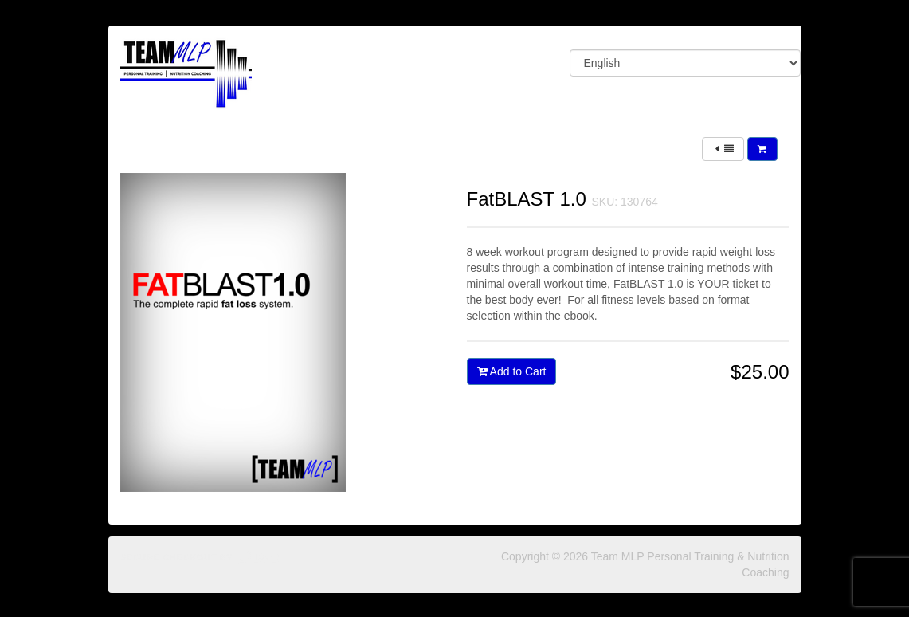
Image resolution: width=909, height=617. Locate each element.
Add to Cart (512, 371)
